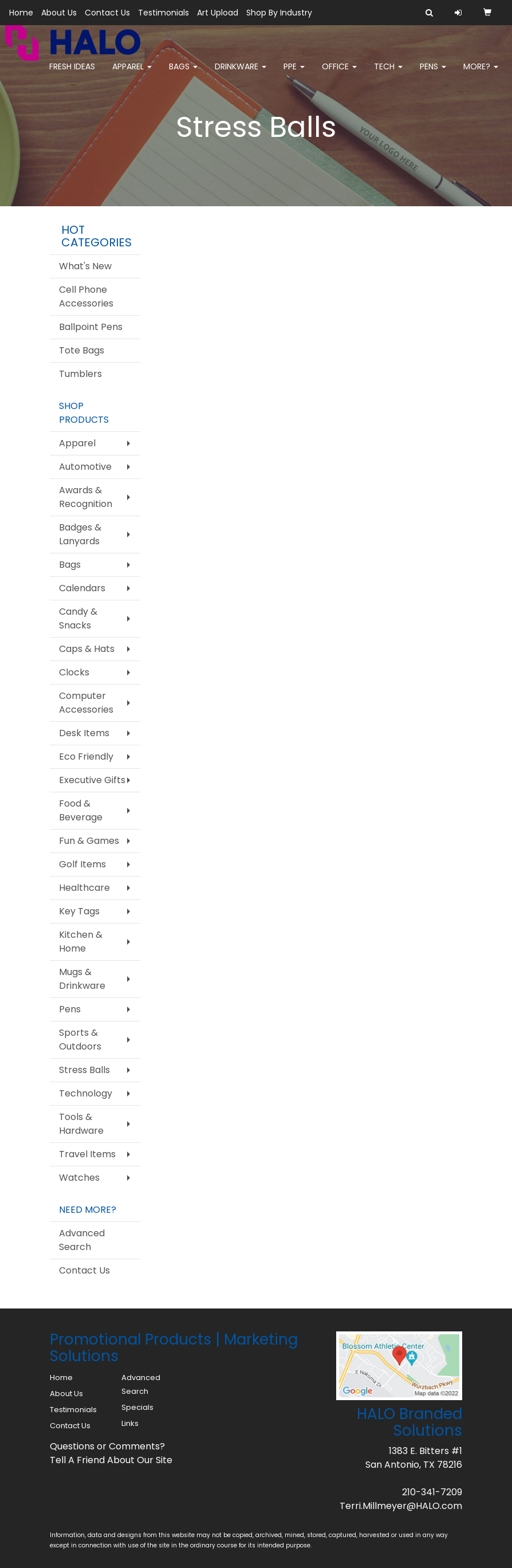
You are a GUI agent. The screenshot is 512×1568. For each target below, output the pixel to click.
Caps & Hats (87, 648)
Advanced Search (82, 1240)
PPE (294, 74)
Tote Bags (81, 350)
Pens (433, 74)
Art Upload (217, 12)
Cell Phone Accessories (86, 296)
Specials (137, 1407)
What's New (85, 266)
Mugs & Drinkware (82, 978)
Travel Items (87, 1154)
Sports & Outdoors (80, 1039)
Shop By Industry (279, 12)
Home (21, 12)
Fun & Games (89, 840)
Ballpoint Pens (91, 326)
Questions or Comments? (107, 1446)
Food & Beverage (81, 810)
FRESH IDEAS (72, 74)
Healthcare (84, 887)
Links (130, 1423)
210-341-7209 (432, 1492)
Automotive (85, 466)
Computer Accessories (86, 702)
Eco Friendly (86, 756)
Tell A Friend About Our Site (111, 1460)
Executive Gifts (92, 780)
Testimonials (163, 12)
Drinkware (240, 74)
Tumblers (80, 373)
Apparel (132, 74)
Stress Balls (84, 1069)
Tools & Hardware (81, 1123)
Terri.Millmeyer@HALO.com (401, 1505)
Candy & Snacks (78, 618)
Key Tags (79, 911)
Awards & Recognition (85, 497)
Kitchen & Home (81, 941)
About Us (59, 12)
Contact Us (107, 12)
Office (339, 74)
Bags (183, 74)
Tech (388, 74)
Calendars (82, 588)
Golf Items (82, 864)
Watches (79, 1177)
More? (480, 74)
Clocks (74, 672)
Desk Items (84, 733)
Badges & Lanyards (80, 534)
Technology (85, 1093)
